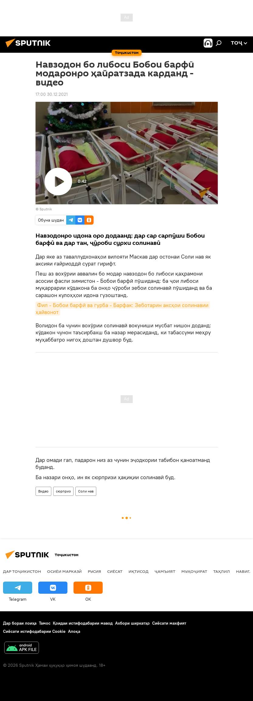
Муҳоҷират (194, 571)
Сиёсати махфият (169, 623)
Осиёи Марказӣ (64, 571)
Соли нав (86, 491)
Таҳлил (221, 571)
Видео (43, 491)
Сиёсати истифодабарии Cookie (34, 631)
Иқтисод (138, 571)
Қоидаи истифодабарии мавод (83, 623)
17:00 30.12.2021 (52, 94)
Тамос (44, 623)
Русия (94, 571)
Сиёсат (114, 571)
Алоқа (74, 631)
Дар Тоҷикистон (22, 571)
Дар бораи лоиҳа (19, 623)
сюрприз (63, 491)
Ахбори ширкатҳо (132, 623)
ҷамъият (165, 571)
